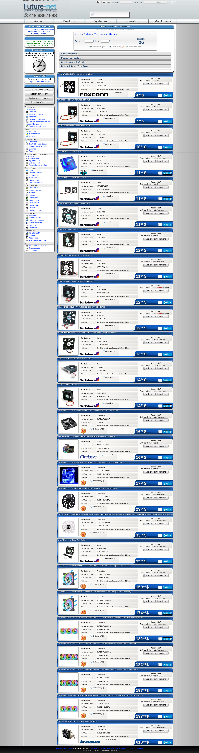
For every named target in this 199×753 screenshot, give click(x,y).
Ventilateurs (111, 34)
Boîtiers (30, 195)
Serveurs (30, 112)
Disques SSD (32, 208)
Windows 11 (31, 131)
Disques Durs (32, 205)
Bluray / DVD (32, 203)
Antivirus (30, 136)
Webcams (30, 215)
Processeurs (31, 188)
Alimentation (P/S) (33, 190)
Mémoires (30, 193)
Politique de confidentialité (100, 748)
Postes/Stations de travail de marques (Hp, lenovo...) (37, 123)
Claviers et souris (33, 173)
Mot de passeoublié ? (172, 2)
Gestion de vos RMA (39, 94)
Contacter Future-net (135, 748)
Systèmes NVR (32, 163)
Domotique (31, 141)
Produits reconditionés (35, 126)
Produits (87, 34)
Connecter (161, 2)
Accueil (78, 34)
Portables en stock (34, 114)
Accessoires (31, 238)
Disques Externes (33, 210)
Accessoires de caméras (36, 165)
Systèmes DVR (32, 161)
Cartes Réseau (36, 146)
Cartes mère (31, 198)
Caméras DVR (32, 158)
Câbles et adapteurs (34, 220)
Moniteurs (30, 170)
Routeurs (30, 151)
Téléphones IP (32, 233)
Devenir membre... (103, 2)
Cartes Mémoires (33, 223)
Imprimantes (31, 175)
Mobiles (30, 235)
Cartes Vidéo (32, 200)
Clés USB (30, 225)
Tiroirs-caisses (32, 248)
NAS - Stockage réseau (36, 144)
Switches (30, 149)
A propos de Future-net (64, 748)
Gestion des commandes (39, 98)
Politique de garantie (118, 748)
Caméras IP (31, 156)
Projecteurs (31, 228)
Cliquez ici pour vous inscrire (39, 81)
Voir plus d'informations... (155, 83)
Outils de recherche (39, 90)
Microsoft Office (33, 134)
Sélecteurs (98, 34)
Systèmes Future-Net (35, 119)
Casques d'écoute (33, 183)
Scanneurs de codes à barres (38, 246)
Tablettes (30, 117)
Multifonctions (32, 178)
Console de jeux (33, 218)
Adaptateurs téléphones (36, 240)
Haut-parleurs (32, 180)
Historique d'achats (39, 102)
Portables (30, 109)
